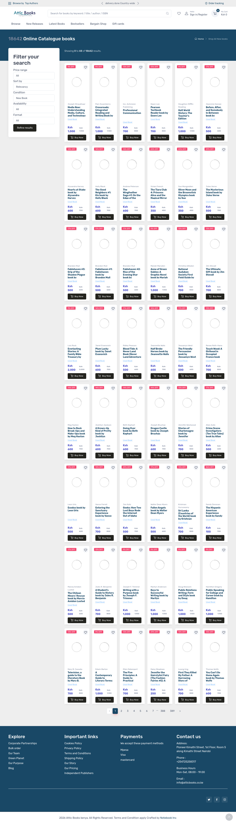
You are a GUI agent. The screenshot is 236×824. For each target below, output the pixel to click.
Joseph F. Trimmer (131, 587)
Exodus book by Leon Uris (76, 509)
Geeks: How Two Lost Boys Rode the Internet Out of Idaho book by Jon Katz (132, 514)
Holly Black (100, 186)
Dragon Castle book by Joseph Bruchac (159, 431)
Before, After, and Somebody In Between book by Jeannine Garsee (214, 114)
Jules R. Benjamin (103, 587)
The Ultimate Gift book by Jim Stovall (215, 272)
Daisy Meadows (158, 669)
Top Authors (31, 3)
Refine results (25, 127)
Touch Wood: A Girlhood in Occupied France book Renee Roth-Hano (214, 355)
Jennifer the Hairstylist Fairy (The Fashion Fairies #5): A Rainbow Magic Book (160, 679)
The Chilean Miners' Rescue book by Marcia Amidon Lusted (76, 597)
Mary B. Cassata (75, 669)
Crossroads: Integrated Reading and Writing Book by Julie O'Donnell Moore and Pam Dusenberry (104, 115)
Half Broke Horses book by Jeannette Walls (160, 351)
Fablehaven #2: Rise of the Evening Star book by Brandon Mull (131, 275)
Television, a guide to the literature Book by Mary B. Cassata (76, 678)
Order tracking (214, 3)
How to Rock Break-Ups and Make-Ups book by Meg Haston (76, 432)
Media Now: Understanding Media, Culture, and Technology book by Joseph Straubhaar (77, 114)
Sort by (17, 81)
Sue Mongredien (185, 186)
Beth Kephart (129, 425)
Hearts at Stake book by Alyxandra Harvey (77, 193)
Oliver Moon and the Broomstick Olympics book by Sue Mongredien (187, 195)
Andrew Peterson (131, 186)
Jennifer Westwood (187, 425)
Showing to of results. (82, 51)
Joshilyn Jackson (103, 425)
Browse (15, 23)
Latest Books (57, 23)
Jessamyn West (185, 345)
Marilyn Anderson (159, 587)
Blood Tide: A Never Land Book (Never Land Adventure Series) (132, 354)
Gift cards (118, 23)
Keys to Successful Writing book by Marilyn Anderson (159, 596)
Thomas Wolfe (212, 669)
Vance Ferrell (101, 504)
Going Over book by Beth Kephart (130, 431)
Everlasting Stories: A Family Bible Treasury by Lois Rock (74, 354)
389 (172, 710)
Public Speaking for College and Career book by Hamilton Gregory (215, 596)
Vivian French (157, 186)
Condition (19, 92)
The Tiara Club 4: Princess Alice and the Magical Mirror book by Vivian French (159, 196)
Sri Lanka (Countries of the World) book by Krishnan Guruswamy (187, 516)
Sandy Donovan (213, 504)
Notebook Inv (168, 817)
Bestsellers (77, 23)
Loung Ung (183, 669)
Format (17, 114)
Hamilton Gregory (214, 587)
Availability (19, 103)
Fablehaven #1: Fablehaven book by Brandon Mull (103, 273)
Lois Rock (72, 345)
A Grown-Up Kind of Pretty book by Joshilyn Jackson (103, 434)
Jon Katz (127, 504)
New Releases (34, 23)
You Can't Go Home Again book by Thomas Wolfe (215, 676)
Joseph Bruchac (158, 425)
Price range (20, 70)
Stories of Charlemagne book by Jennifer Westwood (186, 434)
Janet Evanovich (103, 345)
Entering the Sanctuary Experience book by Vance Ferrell (103, 513)
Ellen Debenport (130, 669)
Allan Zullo (210, 425)
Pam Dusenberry (103, 104)
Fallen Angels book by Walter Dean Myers (159, 510)
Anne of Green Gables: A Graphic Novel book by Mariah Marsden (159, 275)
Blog (11, 768)
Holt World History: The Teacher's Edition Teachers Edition (185, 117)
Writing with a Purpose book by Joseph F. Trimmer (131, 594)
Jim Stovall (211, 266)
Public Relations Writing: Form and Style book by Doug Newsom (187, 596)
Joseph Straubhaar (76, 104)
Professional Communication (132, 112)
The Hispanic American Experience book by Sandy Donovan (214, 513)
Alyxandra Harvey (76, 186)
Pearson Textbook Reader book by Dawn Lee (159, 111)
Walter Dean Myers (159, 504)
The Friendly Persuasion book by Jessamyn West (187, 352)
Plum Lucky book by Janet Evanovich (103, 351)
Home (199, 39)
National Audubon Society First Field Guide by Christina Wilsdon (186, 276)
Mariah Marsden (158, 266)
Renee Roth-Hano (214, 345)
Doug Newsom (185, 587)
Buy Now (77, 137)
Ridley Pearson (129, 345)
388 (163, 710)
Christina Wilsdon (186, 266)
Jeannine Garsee (213, 104)
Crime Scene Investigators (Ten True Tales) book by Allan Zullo (215, 434)
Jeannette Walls (158, 345)
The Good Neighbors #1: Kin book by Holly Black (103, 193)
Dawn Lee (155, 104)
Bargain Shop (98, 23)
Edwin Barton (101, 669)
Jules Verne (211, 186)
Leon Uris (72, 504)
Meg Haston (73, 425)
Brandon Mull (74, 266)
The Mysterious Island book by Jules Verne (214, 192)
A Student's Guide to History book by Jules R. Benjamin (104, 594)
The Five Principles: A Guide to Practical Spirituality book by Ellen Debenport (130, 680)
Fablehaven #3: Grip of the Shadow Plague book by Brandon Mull (76, 275)
